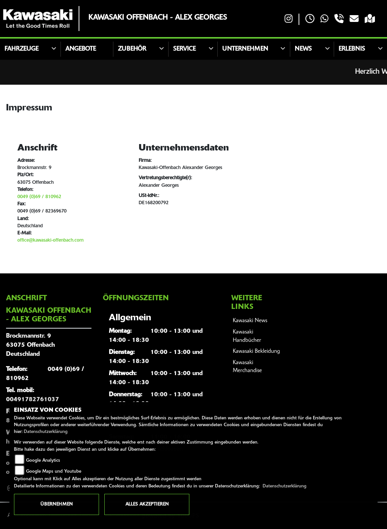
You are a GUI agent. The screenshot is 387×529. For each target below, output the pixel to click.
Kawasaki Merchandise (247, 367)
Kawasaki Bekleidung (256, 351)
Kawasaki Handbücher (247, 336)
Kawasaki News (250, 321)
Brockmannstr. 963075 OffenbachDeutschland (30, 345)
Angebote (80, 49)
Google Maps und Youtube (53, 471)
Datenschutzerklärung (46, 432)
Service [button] (184, 49)
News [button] (303, 49)
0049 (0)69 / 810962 (39, 196)
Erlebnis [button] (352, 49)
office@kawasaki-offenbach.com (50, 240)
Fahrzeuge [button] (22, 49)
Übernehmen (56, 504)
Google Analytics (43, 460)
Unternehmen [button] (245, 49)
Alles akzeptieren (147, 504)
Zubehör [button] (132, 49)
